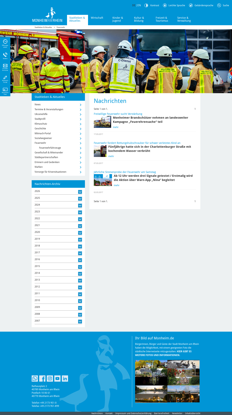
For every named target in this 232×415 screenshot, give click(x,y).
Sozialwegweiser (43, 138)
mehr (116, 127)
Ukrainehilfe (41, 114)
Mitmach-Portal (43, 133)
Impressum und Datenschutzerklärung (133, 413)
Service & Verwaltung (184, 19)
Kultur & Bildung (139, 19)
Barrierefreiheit (161, 413)
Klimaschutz (41, 123)
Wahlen (39, 167)
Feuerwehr (61, 27)
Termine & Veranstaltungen (49, 109)
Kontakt (109, 413)
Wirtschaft (97, 17)
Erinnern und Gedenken (47, 162)
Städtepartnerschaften (46, 157)
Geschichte (40, 128)
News (38, 104)
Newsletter (177, 413)
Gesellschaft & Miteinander (49, 152)
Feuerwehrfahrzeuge (50, 147)
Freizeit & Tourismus (162, 19)
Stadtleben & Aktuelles (77, 19)
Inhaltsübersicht (192, 413)
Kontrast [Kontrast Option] (154, 5)
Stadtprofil (40, 118)
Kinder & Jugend (117, 19)
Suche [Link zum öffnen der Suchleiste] (226, 5)
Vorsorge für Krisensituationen (50, 171)
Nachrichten (97, 413)
